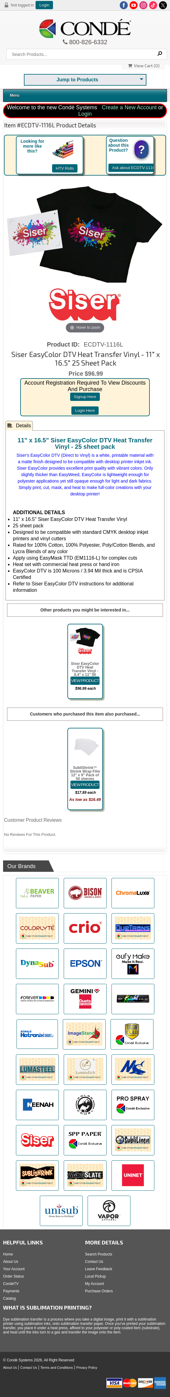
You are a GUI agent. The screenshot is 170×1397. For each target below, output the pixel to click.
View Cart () (144, 65)
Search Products (98, 1254)
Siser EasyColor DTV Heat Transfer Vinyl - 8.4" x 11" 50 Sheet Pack (85, 671)
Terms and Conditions (56, 1367)
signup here (85, 397)
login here (85, 411)
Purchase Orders (99, 1291)
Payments (11, 1291)
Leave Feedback (98, 1269)
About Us (10, 1261)
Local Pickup (95, 1276)
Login (44, 5)
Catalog (9, 1298)
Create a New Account (129, 107)
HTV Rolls (65, 168)
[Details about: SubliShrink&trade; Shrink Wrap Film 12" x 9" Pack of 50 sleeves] (85, 785)
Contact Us (94, 1261)
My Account (94, 1284)
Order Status (13, 1276)
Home (8, 1254)
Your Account (14, 1269)
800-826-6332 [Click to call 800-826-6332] (88, 42)
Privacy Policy (86, 1367)
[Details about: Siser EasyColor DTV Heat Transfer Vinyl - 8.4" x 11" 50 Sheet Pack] (85, 681)
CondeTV (11, 1284)
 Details (19, 425)
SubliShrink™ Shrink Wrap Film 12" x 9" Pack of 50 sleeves (85, 773)
